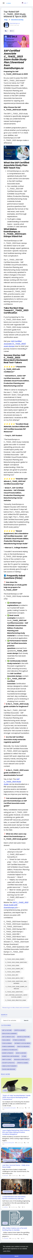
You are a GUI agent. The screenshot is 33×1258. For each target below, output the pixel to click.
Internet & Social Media (22, 1043)
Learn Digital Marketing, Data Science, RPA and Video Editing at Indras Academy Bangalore (16, 1132)
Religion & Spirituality (21, 1059)
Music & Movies (21, 1053)
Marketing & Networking (10, 1056)
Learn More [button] (6, 1251)
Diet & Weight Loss (8, 1037)
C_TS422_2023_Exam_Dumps (14, 959)
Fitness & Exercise (19, 1040)
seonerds (6, 1238)
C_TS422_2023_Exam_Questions (16, 962)
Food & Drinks (7, 1043)
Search (26, 1020)
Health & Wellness (23, 1046)
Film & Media (6, 1040)
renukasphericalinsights (10, 1108)
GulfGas (6, 1207)
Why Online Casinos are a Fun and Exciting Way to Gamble (14, 1229)
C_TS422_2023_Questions (14, 992)
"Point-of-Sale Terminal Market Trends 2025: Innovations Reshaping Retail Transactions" (16, 1097)
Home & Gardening (8, 1046)
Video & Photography (9, 1066)
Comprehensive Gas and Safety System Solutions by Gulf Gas (14, 1198)
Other (24, 1056)
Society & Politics (8, 1063)
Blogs (5, 19)
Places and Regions (8, 1069)
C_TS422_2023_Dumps (12, 972)
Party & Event (6, 1059)
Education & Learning (17, 19)
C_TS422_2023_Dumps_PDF (14, 969)
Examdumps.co (15, 23)
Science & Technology (9, 1050)
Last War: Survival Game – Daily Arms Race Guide (15, 1166)
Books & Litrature (23, 1037)
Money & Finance (7, 1053)
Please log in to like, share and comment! (15, 1007)
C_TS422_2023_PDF (11, 975)
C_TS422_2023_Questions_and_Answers (16, 982)
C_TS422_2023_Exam (12, 965)
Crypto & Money (19, 1030)
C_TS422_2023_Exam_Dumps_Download (16, 988)
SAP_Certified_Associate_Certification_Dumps (16, 996)
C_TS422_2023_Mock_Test (14, 978)
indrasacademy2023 (9, 1142)
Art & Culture (6, 1030)
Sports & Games (22, 1063)
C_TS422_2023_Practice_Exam (15, 1000)
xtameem (6, 1175)
